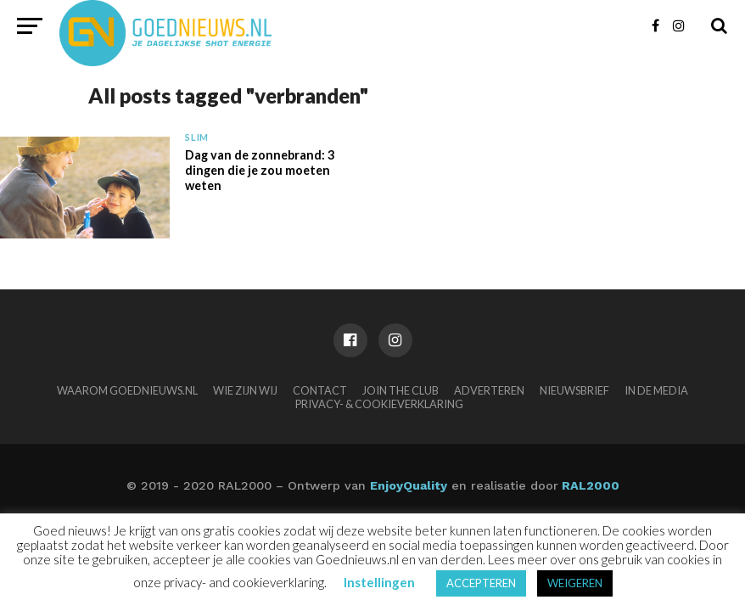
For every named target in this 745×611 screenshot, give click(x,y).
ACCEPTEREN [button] (481, 583)
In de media (656, 390)
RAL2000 (588, 485)
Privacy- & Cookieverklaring (379, 404)
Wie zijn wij (245, 390)
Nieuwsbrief (574, 390)
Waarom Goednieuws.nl (127, 390)
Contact (320, 390)
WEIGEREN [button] (574, 583)
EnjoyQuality (408, 485)
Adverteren (489, 390)
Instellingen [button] (379, 582)
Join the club (400, 390)
